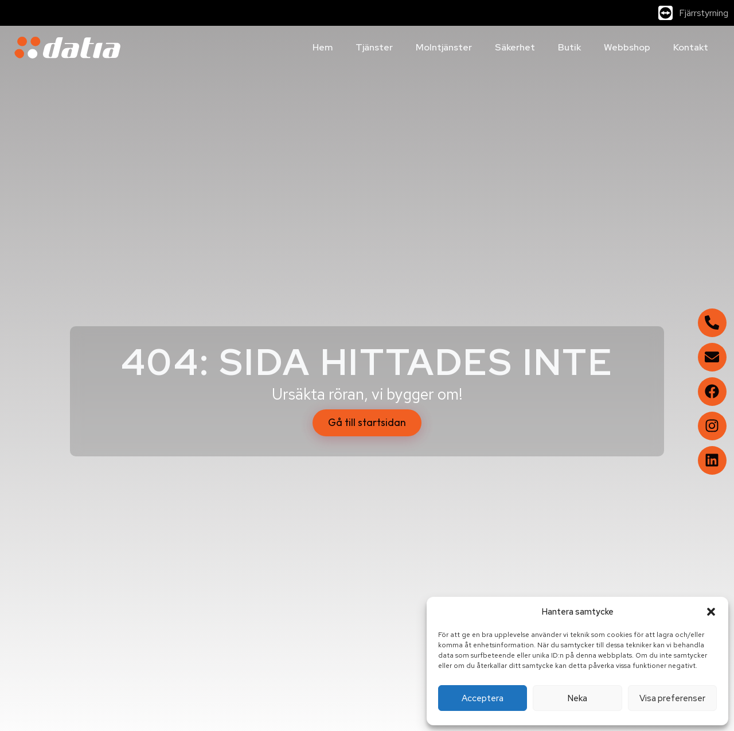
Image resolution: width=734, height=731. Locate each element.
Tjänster (374, 47)
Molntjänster (444, 47)
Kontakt (690, 47)
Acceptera (482, 698)
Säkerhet (515, 47)
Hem (323, 47)
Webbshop (627, 47)
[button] (711, 611)
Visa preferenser (672, 698)
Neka (577, 698)
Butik (569, 47)
